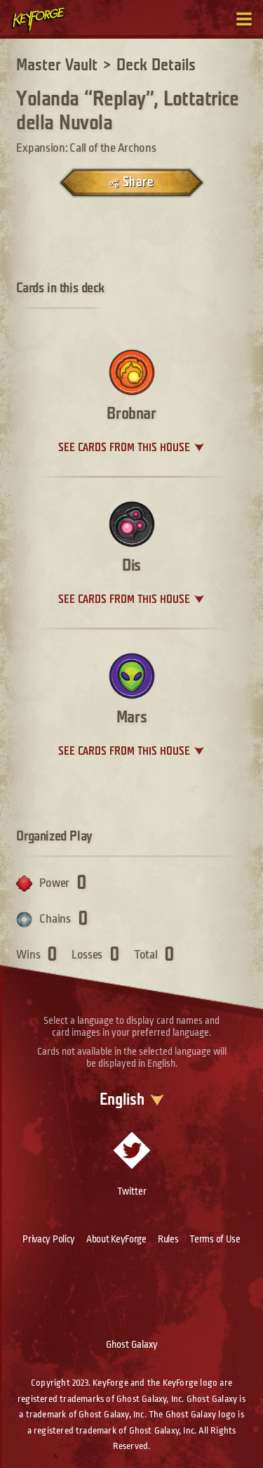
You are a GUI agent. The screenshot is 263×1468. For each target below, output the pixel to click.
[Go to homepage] (46, 19)
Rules (168, 1239)
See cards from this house (124, 448)
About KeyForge (116, 1239)
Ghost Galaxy (132, 1344)
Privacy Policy (48, 1239)
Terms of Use (214, 1239)
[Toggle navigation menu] (244, 19)
